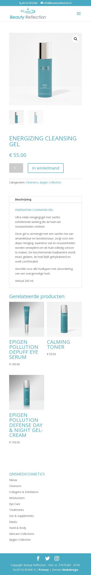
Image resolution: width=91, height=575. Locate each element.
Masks (13, 522)
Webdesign (70, 570)
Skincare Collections (21, 534)
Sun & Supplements (21, 516)
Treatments (16, 510)
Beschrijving (23, 199)
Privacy (44, 570)
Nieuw (13, 480)
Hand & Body (17, 528)
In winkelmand (45, 168)
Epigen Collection (50, 182)
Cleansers (32, 182)
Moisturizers (17, 498)
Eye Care (14, 504)
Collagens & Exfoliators (23, 492)
